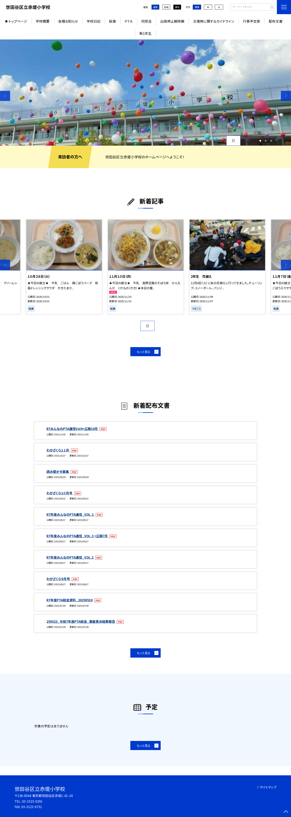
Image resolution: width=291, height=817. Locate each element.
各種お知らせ (68, 21)
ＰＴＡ (129, 21)
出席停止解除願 (172, 21)
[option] (145, 92)
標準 (197, 7)
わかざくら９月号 (58, 578)
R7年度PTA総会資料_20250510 (69, 600)
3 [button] (271, 140)
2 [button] (266, 140)
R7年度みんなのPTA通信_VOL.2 (70, 557)
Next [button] (286, 96)
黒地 (177, 7)
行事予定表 (251, 21)
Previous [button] (5, 96)
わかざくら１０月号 (59, 493)
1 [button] (260, 140)
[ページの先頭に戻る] (286, 812)
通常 (155, 7)
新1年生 (145, 33)
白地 (166, 7)
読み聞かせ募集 (58, 471)
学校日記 (93, 21)
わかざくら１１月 (58, 450)
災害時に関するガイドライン (213, 21)
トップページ (17, 21)
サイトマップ (268, 787)
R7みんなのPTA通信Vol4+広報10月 (72, 428)
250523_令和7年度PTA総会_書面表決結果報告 (81, 621)
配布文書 (276, 21)
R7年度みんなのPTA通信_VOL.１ (70, 514)
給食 (112, 21)
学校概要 (43, 21)
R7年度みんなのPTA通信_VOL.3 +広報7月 (77, 535)
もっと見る (143, 352)
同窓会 (146, 21)
